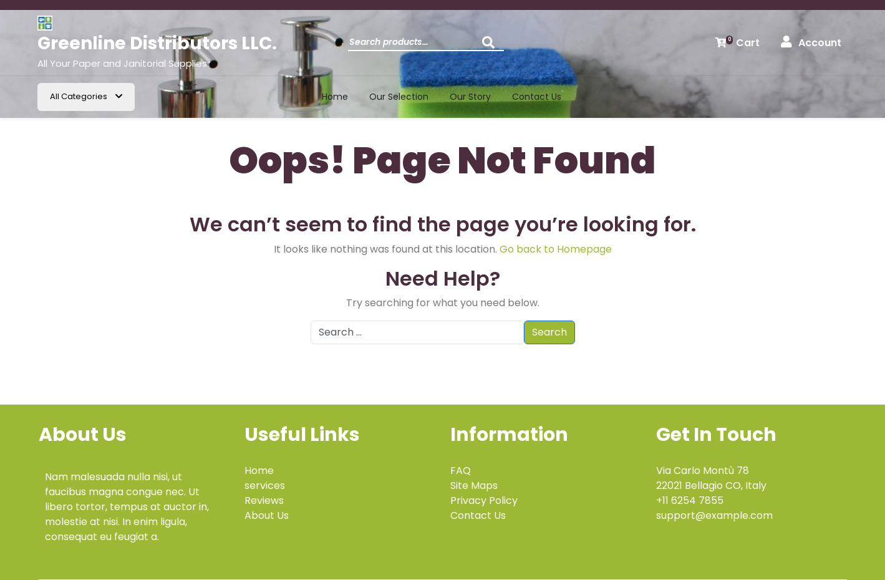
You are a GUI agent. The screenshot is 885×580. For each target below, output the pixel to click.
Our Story (470, 96)
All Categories (86, 96)
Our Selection (398, 96)
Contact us (536, 96)
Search (491, 46)
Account (811, 43)
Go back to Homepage (556, 249)
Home (335, 96)
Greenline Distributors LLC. (157, 43)
